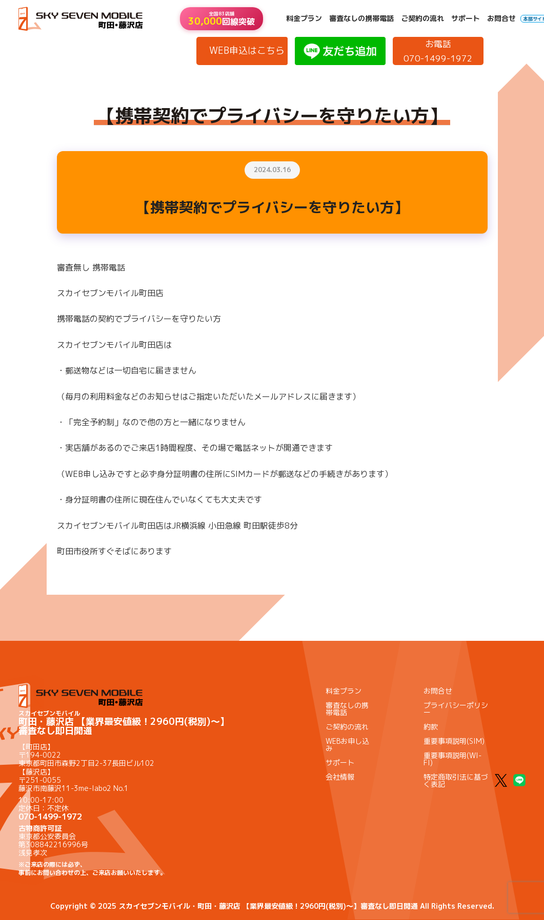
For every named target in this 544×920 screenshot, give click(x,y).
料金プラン (304, 18)
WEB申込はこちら (247, 50)
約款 (431, 726)
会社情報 (340, 777)
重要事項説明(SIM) (454, 741)
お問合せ (501, 18)
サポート (465, 18)
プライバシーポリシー (456, 708)
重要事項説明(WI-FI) (452, 758)
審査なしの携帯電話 (361, 18)
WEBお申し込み (347, 744)
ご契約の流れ (422, 18)
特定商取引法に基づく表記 (456, 780)
